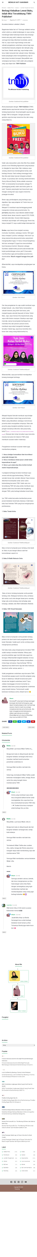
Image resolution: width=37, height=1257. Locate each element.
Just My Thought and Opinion (9, 1237)
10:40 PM (20, 916)
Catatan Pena (8, 1230)
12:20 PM (16, 906)
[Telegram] (19, 722)
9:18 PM (20, 877)
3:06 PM (14, 747)
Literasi (6, 1240)
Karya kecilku (26, 1237)
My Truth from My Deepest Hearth (27, 1246)
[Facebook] (10, 722)
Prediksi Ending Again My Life (12, 1141)
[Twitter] (15, 722)
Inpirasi (24, 1233)
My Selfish (7, 1246)
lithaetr (12, 698)
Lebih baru (6, 728)
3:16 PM (14, 820)
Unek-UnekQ (26, 1249)
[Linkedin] (29, 722)
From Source (8, 1233)
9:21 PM (20, 793)
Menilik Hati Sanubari (20, 2)
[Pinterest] (33, 722)
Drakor (24, 1230)
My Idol (24, 1243)
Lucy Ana (10, 906)
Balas (5, 813)
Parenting (7, 1249)
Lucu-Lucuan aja (27, 1240)
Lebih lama (30, 728)
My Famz (7, 1243)
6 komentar (27, 20)
